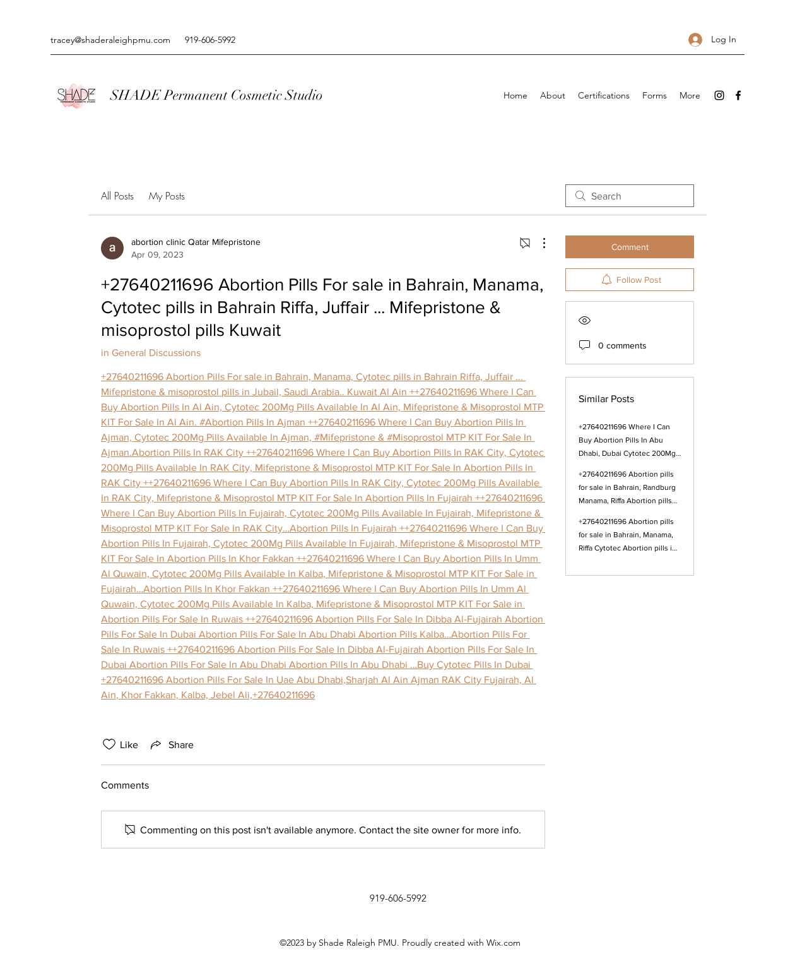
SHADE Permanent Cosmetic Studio (216, 95)
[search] (629, 195)
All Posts (117, 196)
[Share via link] (171, 744)
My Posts (167, 196)
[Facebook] (738, 95)
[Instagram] (719, 95)
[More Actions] (537, 243)
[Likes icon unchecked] (109, 744)
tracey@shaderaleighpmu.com (110, 39)
